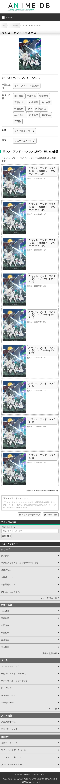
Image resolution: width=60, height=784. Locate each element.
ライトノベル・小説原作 (26, 85)
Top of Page (51, 515)
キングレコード (8, 695)
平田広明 (5, 633)
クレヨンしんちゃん (10, 592)
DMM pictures (7, 702)
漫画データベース (9, 743)
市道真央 (33, 115)
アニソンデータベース (11, 757)
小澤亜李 (31, 96)
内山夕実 (46, 102)
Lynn (29, 108)
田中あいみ (41, 108)
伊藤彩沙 (5, 618)
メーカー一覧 (50, 709)
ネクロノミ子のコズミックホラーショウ (19, 563)
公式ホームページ (23, 140)
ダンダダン (6, 555)
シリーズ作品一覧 (48, 598)
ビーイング (6, 688)
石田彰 (17, 121)
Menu (8, 17)
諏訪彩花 (46, 115)
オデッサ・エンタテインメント (15, 681)
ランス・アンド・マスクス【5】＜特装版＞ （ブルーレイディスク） (42, 207)
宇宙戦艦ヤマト (8, 584)
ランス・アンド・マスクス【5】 (42, 420)
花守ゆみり (20, 115)
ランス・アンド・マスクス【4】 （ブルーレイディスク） (42, 279)
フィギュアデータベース (12, 764)
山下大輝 (18, 96)
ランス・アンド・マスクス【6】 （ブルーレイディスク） (42, 350)
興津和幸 (5, 640)
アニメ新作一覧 (8, 722)
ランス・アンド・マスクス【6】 (42, 456)
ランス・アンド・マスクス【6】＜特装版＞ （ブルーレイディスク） (42, 243)
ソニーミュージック (10, 666)
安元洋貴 (5, 611)
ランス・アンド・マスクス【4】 (42, 385)
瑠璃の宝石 (6, 570)
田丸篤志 (5, 647)
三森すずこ (20, 102)
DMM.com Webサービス (35, 774)
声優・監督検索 (49, 653)
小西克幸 (5, 625)
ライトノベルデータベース (13, 750)
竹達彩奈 (18, 108)
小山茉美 (33, 102)
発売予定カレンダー (10, 729)
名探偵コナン (7, 577)
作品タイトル (8, 527)
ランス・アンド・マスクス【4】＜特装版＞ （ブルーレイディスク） (42, 171)
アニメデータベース (30, 515)
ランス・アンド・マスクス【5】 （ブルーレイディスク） (42, 314)
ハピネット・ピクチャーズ (13, 673)
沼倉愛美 (43, 96)
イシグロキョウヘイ (24, 131)
